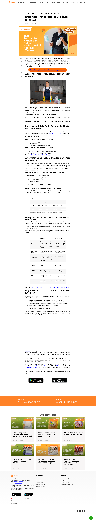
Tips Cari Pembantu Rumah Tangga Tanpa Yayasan (45, 155)
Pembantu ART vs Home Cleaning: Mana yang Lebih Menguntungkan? (50, 287)
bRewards (41, 2)
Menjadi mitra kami (56, 2)
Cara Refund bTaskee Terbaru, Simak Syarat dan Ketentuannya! (46, 461)
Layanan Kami (32, 2)
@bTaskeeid (37, 366)
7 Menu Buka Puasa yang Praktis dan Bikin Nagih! (73, 433)
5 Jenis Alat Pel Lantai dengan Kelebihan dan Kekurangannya (46, 434)
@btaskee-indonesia (32, 367)
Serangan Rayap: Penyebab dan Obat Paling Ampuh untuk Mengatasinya (71, 462)
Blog (47, 2)
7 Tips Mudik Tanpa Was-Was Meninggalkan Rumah (22, 461)
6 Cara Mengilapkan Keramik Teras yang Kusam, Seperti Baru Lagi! (22, 434)
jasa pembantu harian (55, 133)
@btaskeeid (47, 366)
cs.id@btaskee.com (18, 481)
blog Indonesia (29, 10)
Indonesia (83, 2)
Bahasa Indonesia (70, 2)
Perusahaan (22, 2)
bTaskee (27, 351)
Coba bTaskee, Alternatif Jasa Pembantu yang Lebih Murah (48, 70)
